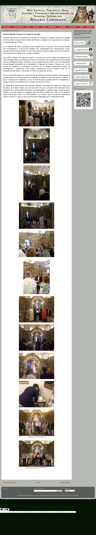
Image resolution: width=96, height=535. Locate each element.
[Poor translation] (6, 509)
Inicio (38, 482)
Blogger (77, 495)
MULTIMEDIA (62, 27)
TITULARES (35, 27)
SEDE (28, 27)
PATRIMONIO (52, 27)
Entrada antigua (65, 482)
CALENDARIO (73, 27)
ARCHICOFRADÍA (18, 27)
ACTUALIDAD (7, 27)
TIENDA (81, 27)
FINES (43, 27)
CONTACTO (89, 27)
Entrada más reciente (10, 482)
